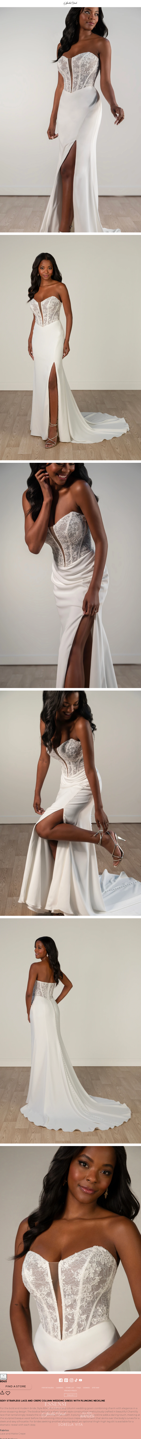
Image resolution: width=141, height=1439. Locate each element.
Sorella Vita (70, 1424)
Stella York (70, 3)
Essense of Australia (54, 1405)
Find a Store (16, 1386)
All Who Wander (87, 1415)
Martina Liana (87, 1404)
